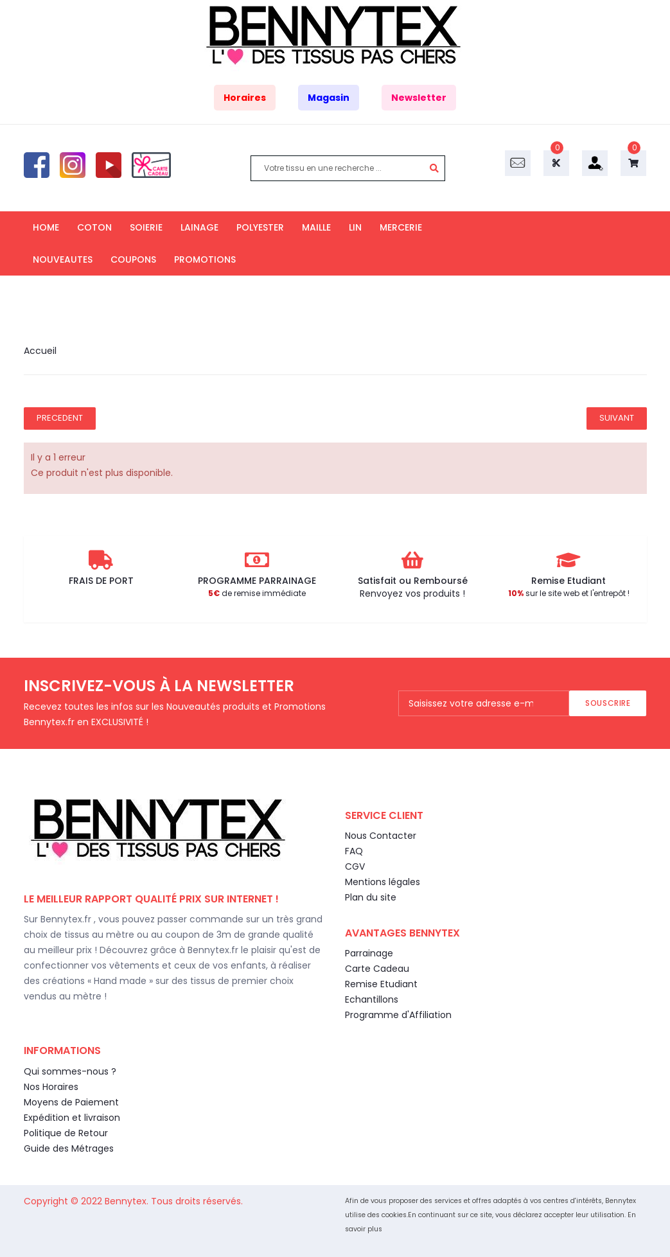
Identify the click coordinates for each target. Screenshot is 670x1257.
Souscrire (607, 703)
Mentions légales (382, 881)
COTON (94, 227)
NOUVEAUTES (63, 259)
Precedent (60, 418)
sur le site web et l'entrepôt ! (569, 593)
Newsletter (418, 97)
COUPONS (133, 259)
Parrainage (369, 953)
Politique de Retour (66, 1133)
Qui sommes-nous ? (70, 1071)
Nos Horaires (51, 1086)
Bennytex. (128, 1201)
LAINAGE (199, 227)
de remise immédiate (257, 593)
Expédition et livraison (72, 1117)
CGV (355, 866)
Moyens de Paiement (71, 1102)
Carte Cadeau (377, 968)
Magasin (328, 97)
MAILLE (316, 227)
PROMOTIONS (205, 259)
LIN (355, 227)
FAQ (354, 851)
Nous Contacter (380, 835)
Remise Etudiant (381, 984)
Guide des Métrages (69, 1148)
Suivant (616, 418)
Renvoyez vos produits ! (412, 593)
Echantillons (371, 999)
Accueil (40, 350)
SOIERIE (146, 227)
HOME (46, 227)
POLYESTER (260, 227)
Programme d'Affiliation (398, 1014)
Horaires (245, 97)
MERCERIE (401, 227)
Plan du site (370, 897)
